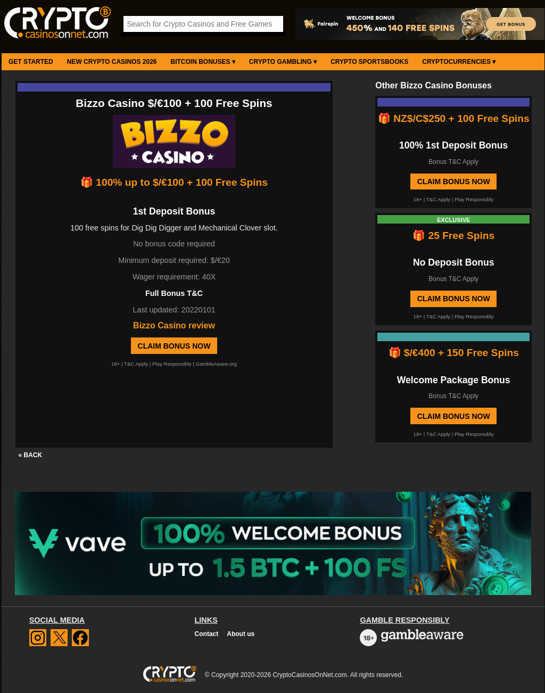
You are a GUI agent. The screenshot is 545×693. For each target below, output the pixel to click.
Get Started (31, 61)
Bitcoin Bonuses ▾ (203, 61)
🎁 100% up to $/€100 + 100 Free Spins (174, 182)
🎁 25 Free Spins (453, 235)
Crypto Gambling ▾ (283, 61)
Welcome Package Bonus (453, 380)
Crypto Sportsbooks (369, 61)
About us (240, 634)
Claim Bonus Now (174, 346)
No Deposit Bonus (453, 262)
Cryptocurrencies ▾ (459, 61)
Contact (207, 634)
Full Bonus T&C (174, 293)
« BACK (30, 455)
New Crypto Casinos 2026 (112, 61)
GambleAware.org (216, 364)
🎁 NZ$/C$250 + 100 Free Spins (454, 118)
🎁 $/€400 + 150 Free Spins (454, 352)
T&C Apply (136, 364)
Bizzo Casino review (174, 325)
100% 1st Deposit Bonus (453, 145)
